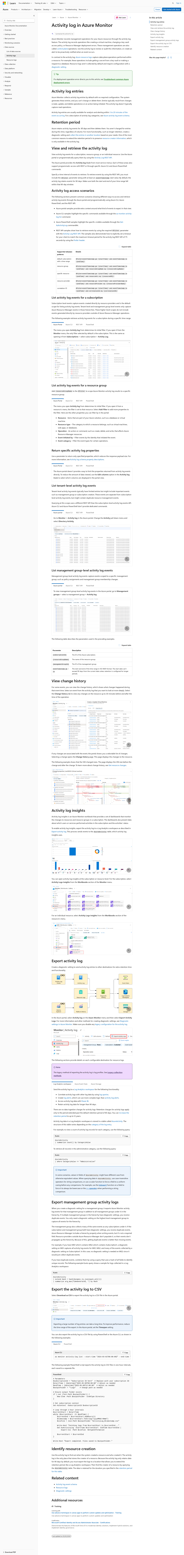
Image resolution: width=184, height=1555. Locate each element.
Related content (156, 49)
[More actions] (130, 17)
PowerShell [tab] (90, 324)
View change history (157, 31)
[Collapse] (34, 16)
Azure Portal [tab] (57, 324)
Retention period (156, 25)
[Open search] (173, 3)
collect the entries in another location (85, 135)
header (79, 240)
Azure (62, 17)
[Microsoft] (4, 3)
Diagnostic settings (64, 1491)
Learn (54, 17)
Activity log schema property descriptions (87, 459)
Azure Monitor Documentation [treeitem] (16, 26)
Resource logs (62, 1487)
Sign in (178, 3)
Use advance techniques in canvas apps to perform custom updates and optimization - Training (86, 1513)
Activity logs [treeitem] (11, 55)
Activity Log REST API (103, 157)
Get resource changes (117, 765)
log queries (103, 1094)
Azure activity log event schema (116, 115)
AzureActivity (117, 1121)
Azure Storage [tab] (96, 1084)
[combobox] (19, 20)
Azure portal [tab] (57, 512)
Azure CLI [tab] (69, 324)
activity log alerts (112, 1097)
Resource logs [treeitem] (12, 60)
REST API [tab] (79, 324)
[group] (92, 1356)
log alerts (67, 1097)
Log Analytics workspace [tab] (62, 1084)
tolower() (103, 1185)
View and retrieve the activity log (162, 28)
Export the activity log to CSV (161, 43)
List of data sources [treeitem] (14, 51)
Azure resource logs (84, 57)
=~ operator (91, 1188)
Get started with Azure (171, 9)
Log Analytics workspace (84, 1089)
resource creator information (114, 138)
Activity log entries (157, 22)
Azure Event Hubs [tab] (81, 1084)
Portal (157, 9)
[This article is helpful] (168, 57)
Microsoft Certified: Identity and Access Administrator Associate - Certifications (81, 1523)
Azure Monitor (73, 17)
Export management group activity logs (164, 40)
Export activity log (59, 831)
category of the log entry (101, 1124)
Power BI (84, 1101)
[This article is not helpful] (171, 57)
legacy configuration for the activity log (111, 1024)
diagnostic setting (59, 67)
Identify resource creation (159, 46)
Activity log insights (157, 34)
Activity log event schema (66, 1484)
